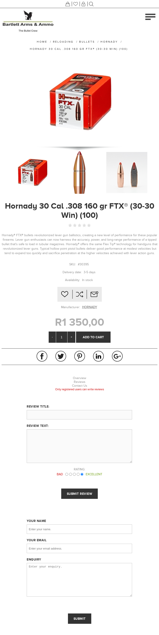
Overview (79, 378)
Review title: (38, 406)
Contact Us (79, 386)
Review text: (37, 426)
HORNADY (89, 307)
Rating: (79, 469)
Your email (36, 540)
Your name (36, 521)
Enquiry (34, 559)
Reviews (79, 382)
